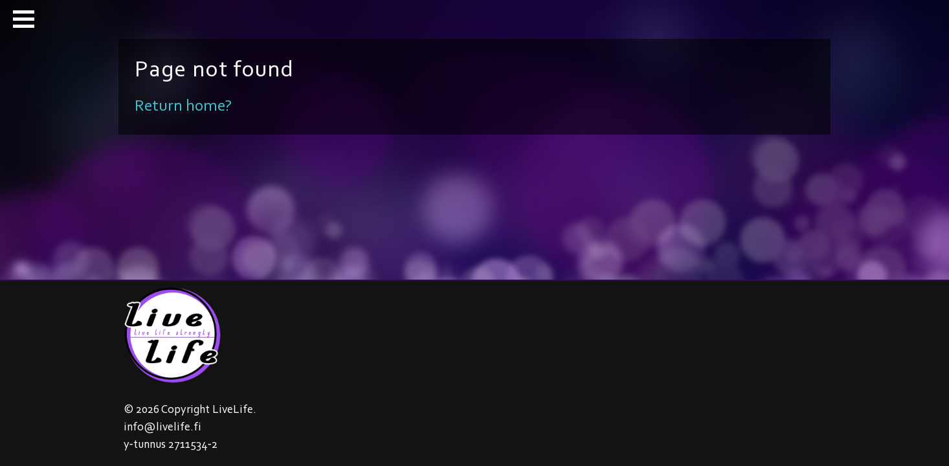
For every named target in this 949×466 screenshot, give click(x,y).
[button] (24, 19)
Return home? (183, 105)
